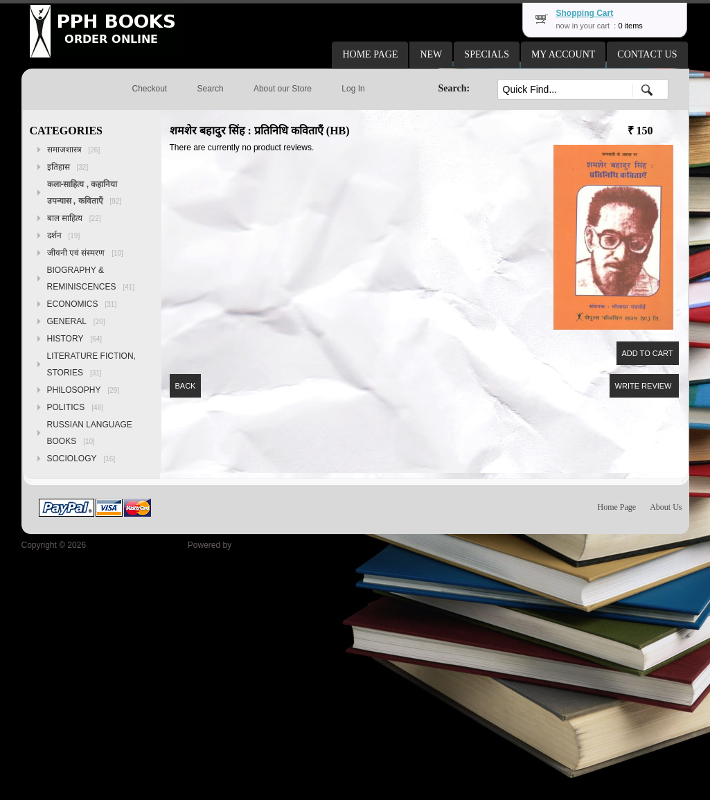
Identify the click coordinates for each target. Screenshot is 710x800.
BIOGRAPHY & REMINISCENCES (91, 278)
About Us (666, 507)
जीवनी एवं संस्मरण (85, 253)
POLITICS (75, 407)
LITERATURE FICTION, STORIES (91, 364)
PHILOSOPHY (83, 390)
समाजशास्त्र (73, 149)
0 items (630, 25)
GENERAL (76, 321)
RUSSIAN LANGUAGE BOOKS (89, 433)
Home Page (617, 507)
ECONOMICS (82, 304)
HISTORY (75, 339)
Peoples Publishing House (136, 545)
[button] (370, 55)
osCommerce (258, 545)
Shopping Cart (585, 13)
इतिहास (68, 167)
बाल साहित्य (74, 218)
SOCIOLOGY (81, 458)
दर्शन (63, 235)
